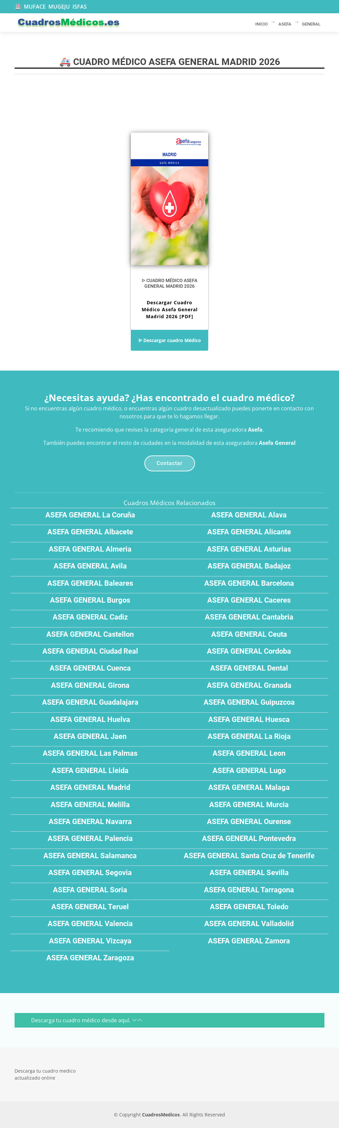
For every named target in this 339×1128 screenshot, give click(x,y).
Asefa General (277, 442)
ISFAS (80, 6)
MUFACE (35, 6)
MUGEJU (59, 6)
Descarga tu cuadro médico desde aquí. (86, 1020)
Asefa (255, 429)
